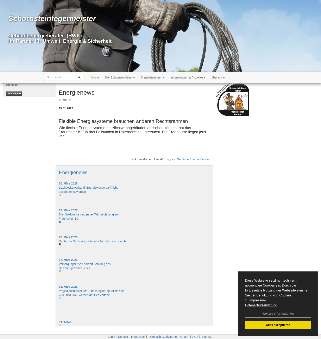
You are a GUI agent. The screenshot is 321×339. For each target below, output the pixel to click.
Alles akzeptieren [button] (278, 325)
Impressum (257, 300)
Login (111, 336)
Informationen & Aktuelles (187, 77)
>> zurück (65, 100)
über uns (218, 77)
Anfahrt (184, 336)
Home (95, 77)
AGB (195, 336)
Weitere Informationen (278, 313)
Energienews (73, 172)
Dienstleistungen (152, 77)
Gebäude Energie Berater (193, 159)
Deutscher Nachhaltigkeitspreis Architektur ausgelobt (93, 241)
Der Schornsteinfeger (119, 77)
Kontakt (123, 336)
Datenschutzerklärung (261, 305)
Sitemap (207, 336)
